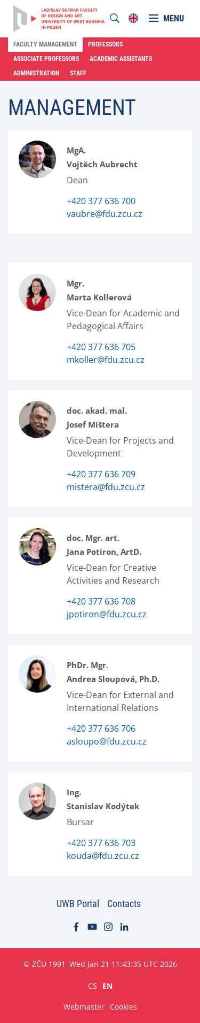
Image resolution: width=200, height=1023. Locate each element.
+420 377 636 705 (101, 347)
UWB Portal (78, 903)
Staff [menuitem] (78, 73)
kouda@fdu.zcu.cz (103, 856)
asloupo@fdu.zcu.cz (107, 741)
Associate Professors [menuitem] (46, 59)
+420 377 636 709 (101, 474)
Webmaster (84, 1007)
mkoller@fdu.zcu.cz (106, 360)
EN (107, 985)
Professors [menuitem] (105, 44)
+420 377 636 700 (101, 201)
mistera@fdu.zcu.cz (106, 487)
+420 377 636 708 (101, 601)
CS (92, 985)
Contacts (124, 903)
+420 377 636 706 (101, 728)
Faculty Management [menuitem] (45, 44)
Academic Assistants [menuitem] (121, 59)
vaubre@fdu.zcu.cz (104, 214)
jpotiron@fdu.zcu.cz (107, 614)
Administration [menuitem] (36, 73)
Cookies (123, 1007)
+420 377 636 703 (101, 843)
